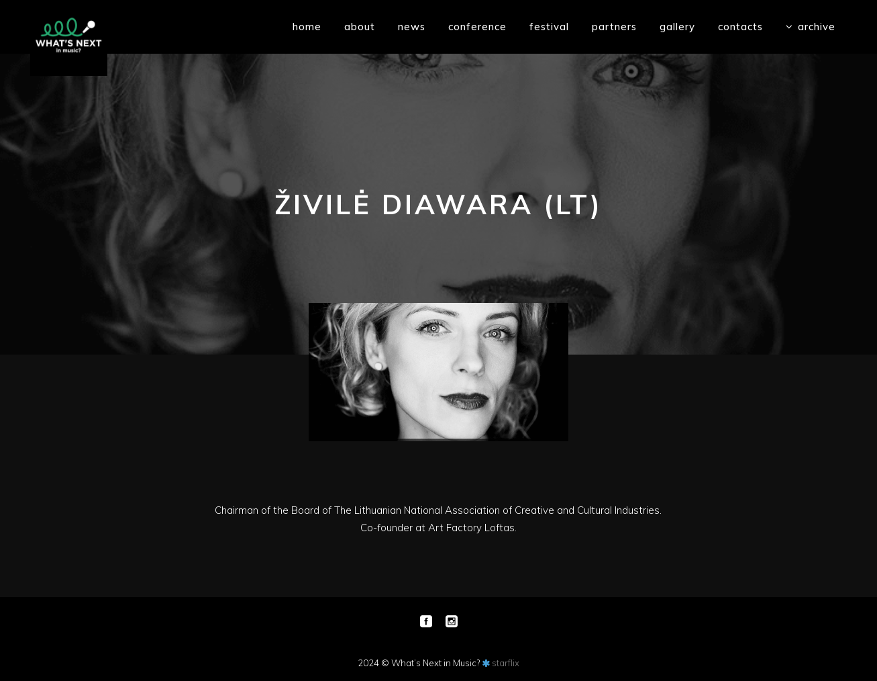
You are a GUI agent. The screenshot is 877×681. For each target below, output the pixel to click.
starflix (505, 662)
